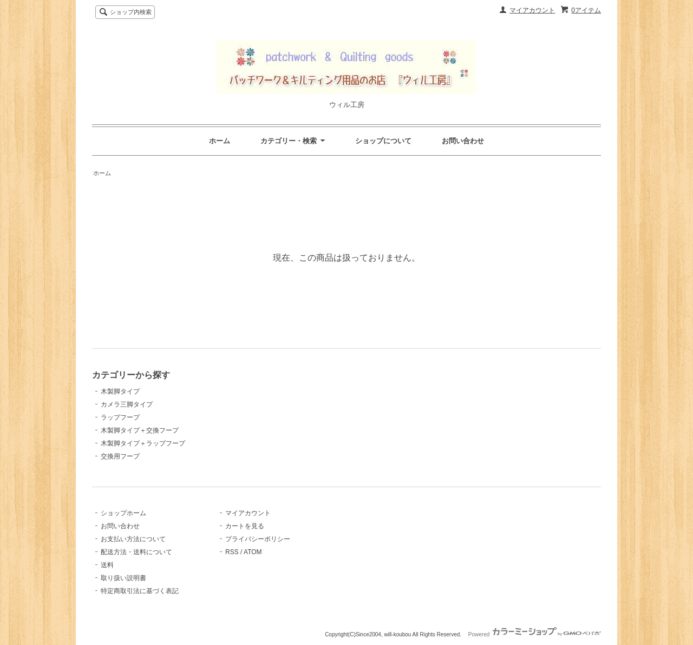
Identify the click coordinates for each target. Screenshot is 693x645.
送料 (107, 565)
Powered (534, 634)
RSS (232, 552)
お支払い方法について (133, 539)
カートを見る (244, 526)
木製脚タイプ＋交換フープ (140, 430)
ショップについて (383, 141)
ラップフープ (120, 417)
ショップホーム (123, 513)
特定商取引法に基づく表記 (140, 591)
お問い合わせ (463, 141)
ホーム (219, 141)
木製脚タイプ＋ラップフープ (143, 443)
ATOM (253, 552)
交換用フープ (120, 456)
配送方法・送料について (136, 552)
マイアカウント (532, 10)
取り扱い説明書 (123, 578)
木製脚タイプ (120, 391)
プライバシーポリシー (257, 539)
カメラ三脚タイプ (127, 404)
